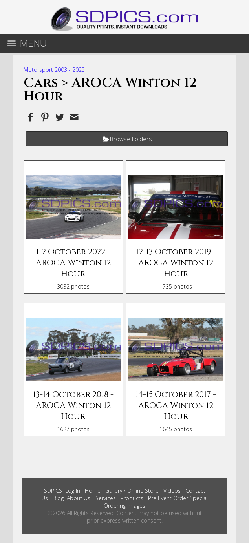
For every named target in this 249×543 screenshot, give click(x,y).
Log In (72, 490)
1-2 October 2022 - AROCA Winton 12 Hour (73, 263)
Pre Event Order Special (178, 498)
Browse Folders (131, 139)
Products (132, 498)
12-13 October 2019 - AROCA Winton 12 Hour (176, 263)
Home (93, 490)
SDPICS (53, 490)
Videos (172, 490)
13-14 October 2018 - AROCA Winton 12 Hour (73, 405)
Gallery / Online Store (132, 490)
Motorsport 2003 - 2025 (54, 69)
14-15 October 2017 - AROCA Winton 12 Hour (175, 405)
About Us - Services (91, 498)
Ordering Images (124, 505)
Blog (58, 498)
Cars (41, 83)
